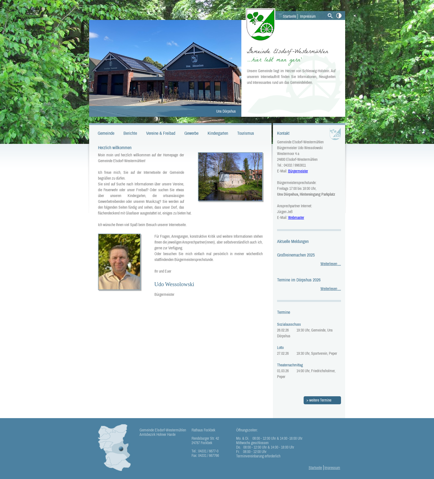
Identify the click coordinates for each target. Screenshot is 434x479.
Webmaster (296, 217)
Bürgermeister (298, 171)
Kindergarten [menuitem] (218, 133)
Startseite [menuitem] (289, 16)
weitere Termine (320, 400)
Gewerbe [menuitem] (191, 133)
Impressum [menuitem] (308, 16)
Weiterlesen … (331, 263)
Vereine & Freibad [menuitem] (160, 133)
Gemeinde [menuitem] (106, 133)
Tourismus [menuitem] (245, 133)
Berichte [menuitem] (130, 133)
